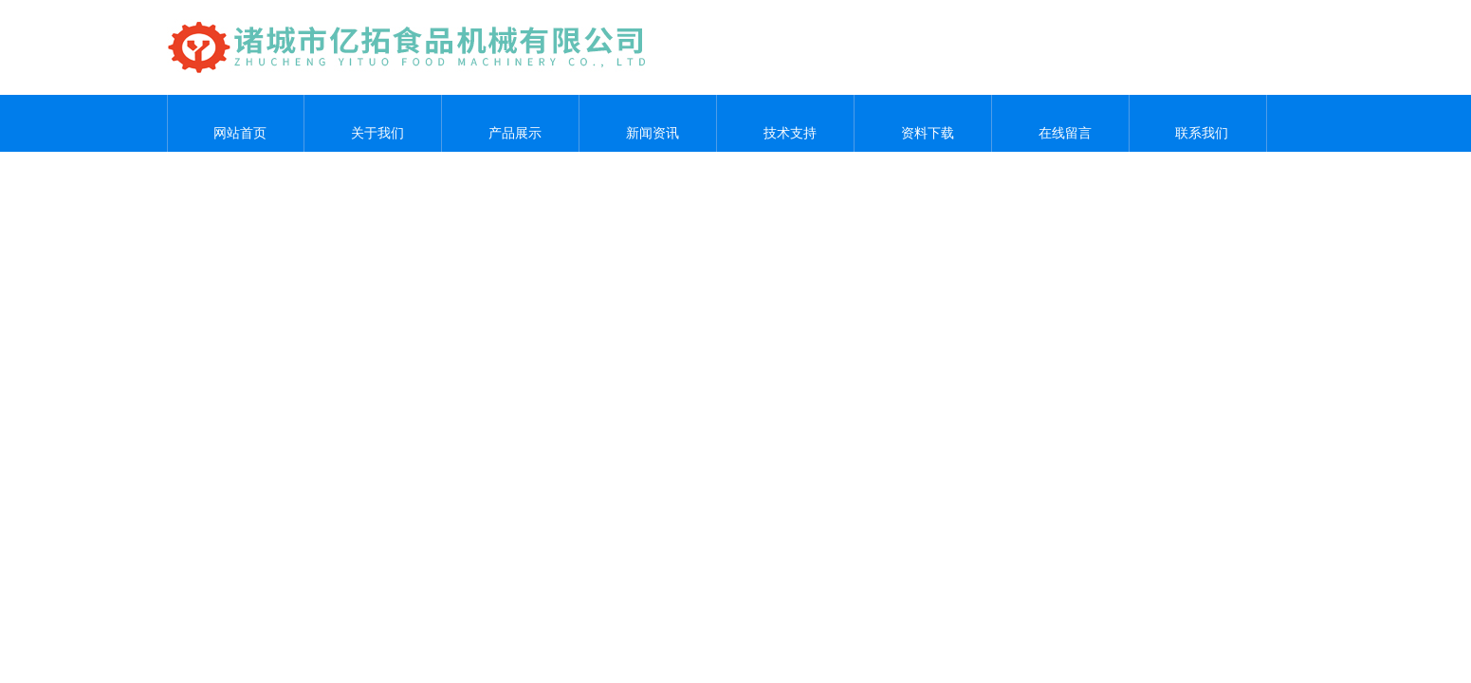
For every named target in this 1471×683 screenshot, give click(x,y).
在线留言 (1060, 123)
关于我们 (372, 123)
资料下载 (922, 123)
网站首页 (235, 123)
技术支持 (785, 123)
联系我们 (1197, 123)
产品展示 (510, 123)
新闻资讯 (647, 123)
